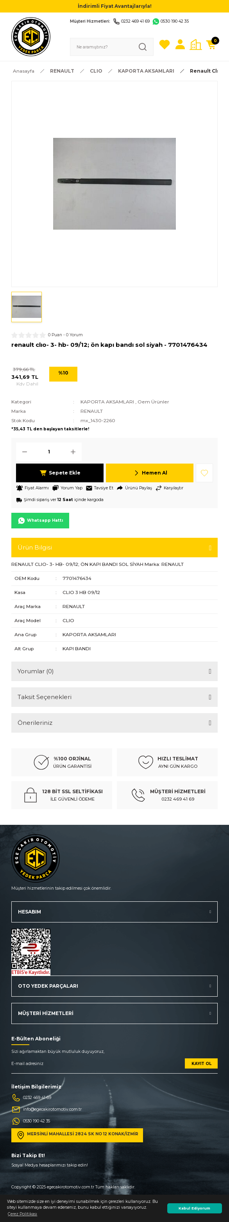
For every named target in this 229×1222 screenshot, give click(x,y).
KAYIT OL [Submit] (201, 1063)
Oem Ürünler (153, 402)
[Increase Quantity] (75, 451)
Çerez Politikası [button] (22, 1214)
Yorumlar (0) (36, 671)
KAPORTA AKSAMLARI (107, 402)
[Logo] (30, 36)
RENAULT (92, 411)
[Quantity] (49, 451)
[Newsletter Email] (114, 1066)
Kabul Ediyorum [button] (194, 1208)
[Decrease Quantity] (22, 451)
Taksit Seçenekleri (45, 697)
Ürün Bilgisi (35, 547)
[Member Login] (180, 44)
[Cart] (211, 44)
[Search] (112, 47)
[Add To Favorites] (204, 473)
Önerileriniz (35, 722)
